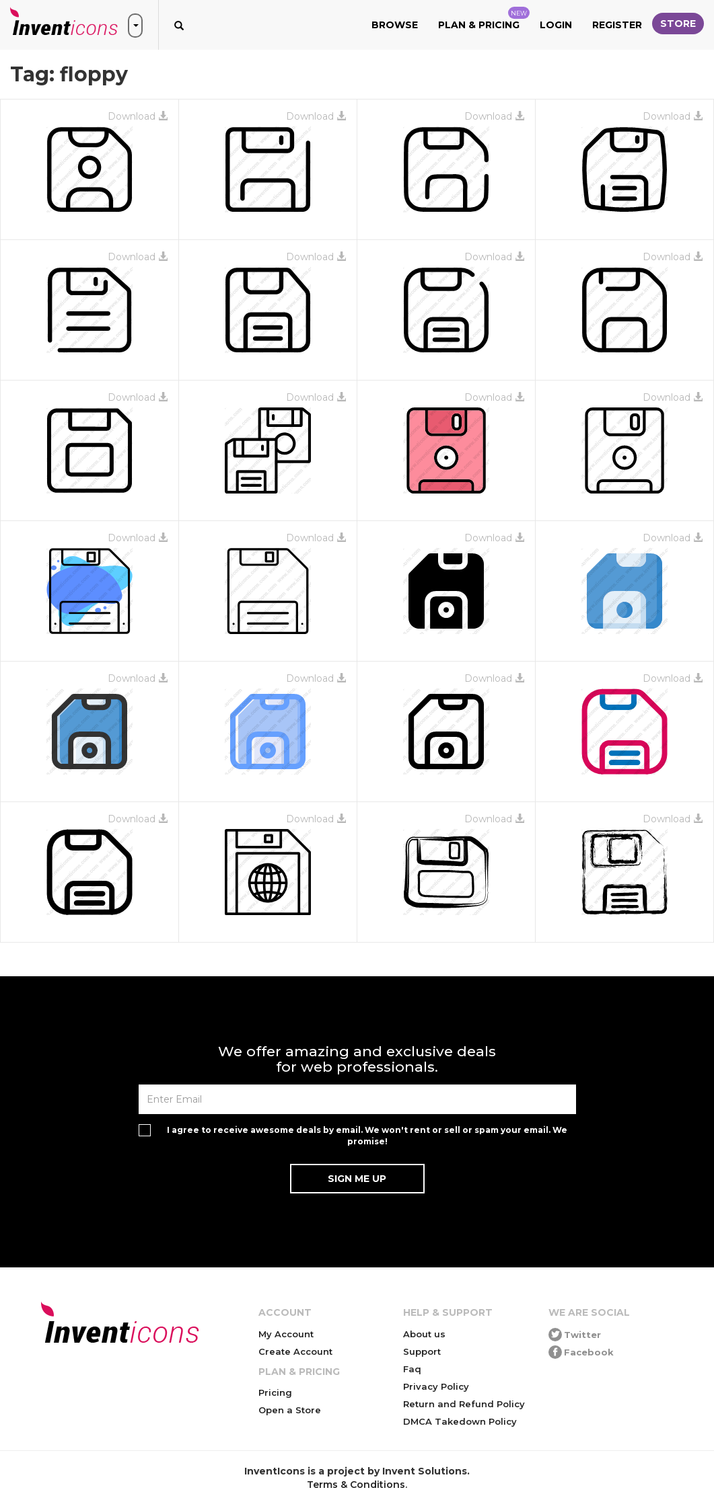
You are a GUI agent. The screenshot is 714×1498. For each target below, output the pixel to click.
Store (678, 23)
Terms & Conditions (356, 1485)
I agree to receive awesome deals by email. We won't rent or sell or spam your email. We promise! (367, 1135)
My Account (286, 1334)
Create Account (295, 1351)
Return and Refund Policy (464, 1403)
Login (556, 25)
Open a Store (289, 1410)
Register (617, 25)
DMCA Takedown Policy (460, 1421)
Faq (412, 1369)
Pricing (275, 1392)
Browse (394, 25)
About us (424, 1334)
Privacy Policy (436, 1386)
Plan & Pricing (484, 19)
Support (422, 1351)
